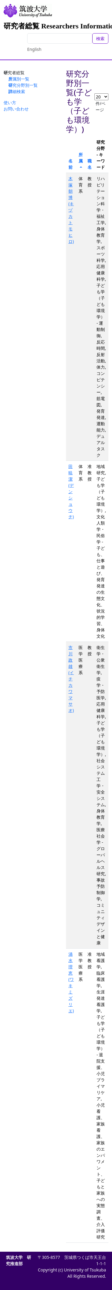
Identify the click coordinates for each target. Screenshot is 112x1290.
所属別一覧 (18, 79)
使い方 (10, 102)
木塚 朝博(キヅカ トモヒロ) (71, 210)
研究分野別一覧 (23, 85)
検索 (100, 38)
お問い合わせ (16, 109)
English (34, 49)
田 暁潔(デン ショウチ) (71, 491)
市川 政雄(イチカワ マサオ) (71, 679)
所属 (81, 158)
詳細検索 (16, 91)
